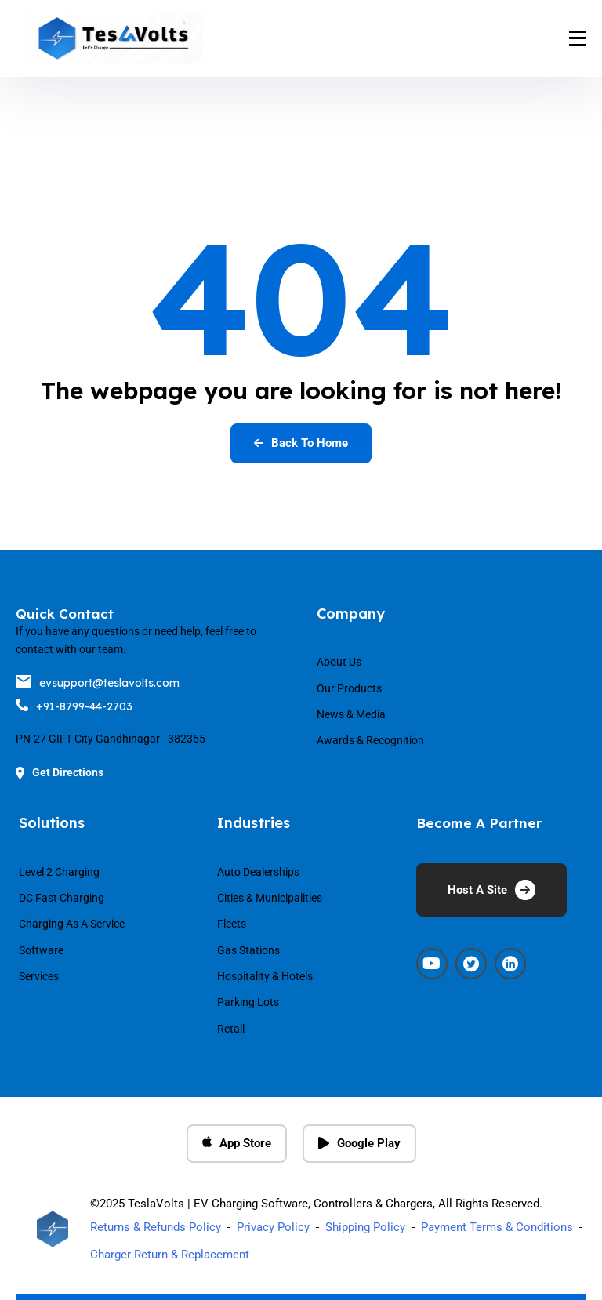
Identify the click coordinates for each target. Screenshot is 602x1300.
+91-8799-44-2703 (74, 706)
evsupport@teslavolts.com (98, 683)
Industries (253, 823)
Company (351, 614)
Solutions (52, 823)
